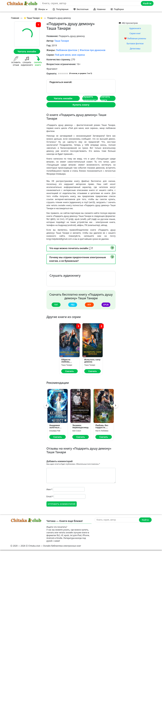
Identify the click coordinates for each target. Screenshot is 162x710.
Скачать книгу (105, 98)
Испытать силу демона (92, 361)
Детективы (135, 48)
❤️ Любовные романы (135, 38)
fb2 (72, 304)
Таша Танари (61, 40)
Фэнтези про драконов (92, 50)
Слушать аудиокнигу (89, 98)
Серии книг (135, 33)
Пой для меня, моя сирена (70, 54)
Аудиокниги (135, 28)
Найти (147, 3)
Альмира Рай (55, 431)
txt (56, 304)
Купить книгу (81, 104)
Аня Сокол (77, 431)
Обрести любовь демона (65, 361)
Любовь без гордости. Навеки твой (102, 426)
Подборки (119, 9)
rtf (89, 304)
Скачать (69, 371)
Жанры (41, 9)
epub (106, 304)
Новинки (101, 9)
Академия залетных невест (55, 426)
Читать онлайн (27, 51)
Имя (49, 489)
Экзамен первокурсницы (81, 426)
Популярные (62, 9)
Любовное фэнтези (66, 50)
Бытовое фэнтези (135, 43)
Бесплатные (83, 9)
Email (49, 496)
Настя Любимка (102, 431)
